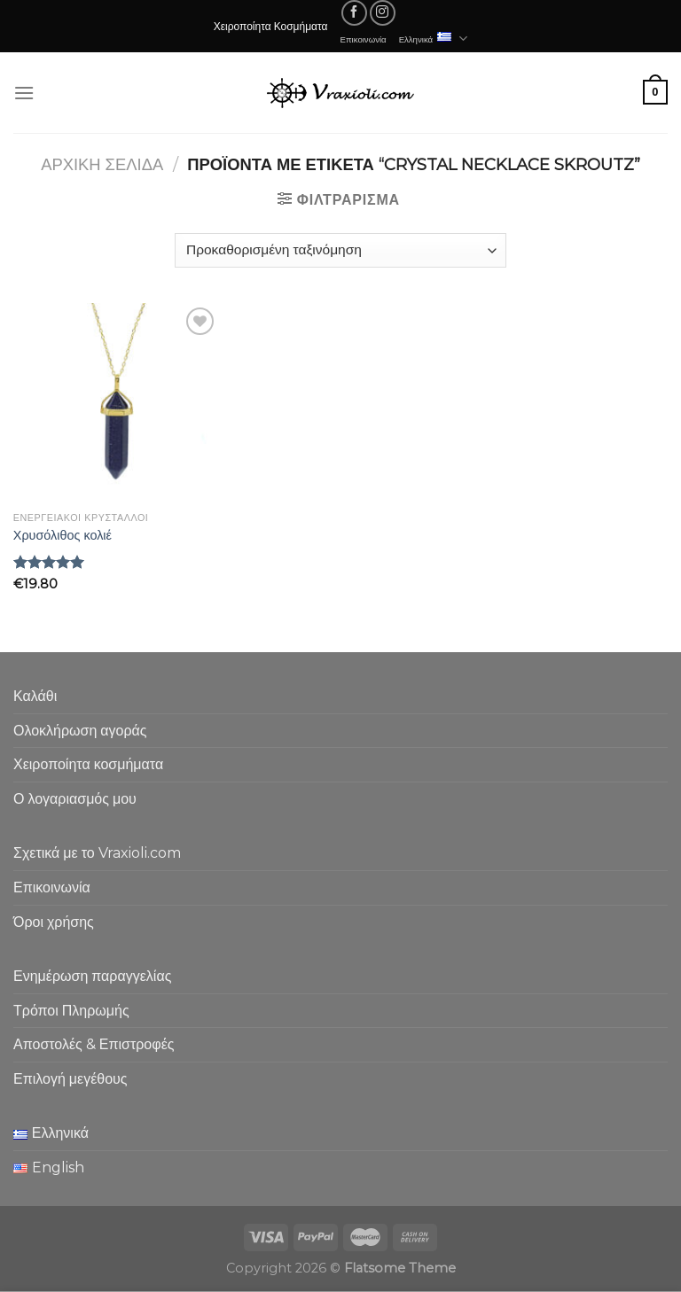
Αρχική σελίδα (102, 164)
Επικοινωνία (363, 39)
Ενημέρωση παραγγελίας (92, 976)
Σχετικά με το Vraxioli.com (97, 852)
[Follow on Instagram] (382, 13)
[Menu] (24, 92)
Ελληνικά (433, 38)
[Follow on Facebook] (354, 13)
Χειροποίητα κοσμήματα (88, 764)
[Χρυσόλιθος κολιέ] (116, 403)
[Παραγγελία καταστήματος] (340, 250)
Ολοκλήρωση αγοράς (80, 730)
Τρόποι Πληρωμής (71, 1010)
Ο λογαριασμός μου (75, 798)
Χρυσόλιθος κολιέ (62, 535)
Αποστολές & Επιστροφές (93, 1044)
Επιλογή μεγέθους (70, 1078)
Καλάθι (35, 696)
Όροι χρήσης (53, 922)
